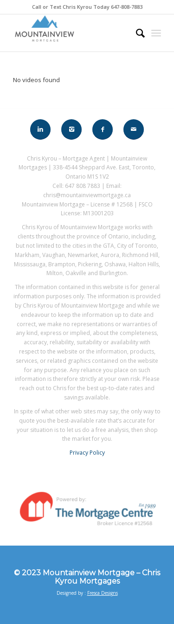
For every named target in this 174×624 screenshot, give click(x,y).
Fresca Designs (102, 593)
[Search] (136, 32)
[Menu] (156, 33)
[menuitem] (136, 32)
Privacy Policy (87, 453)
